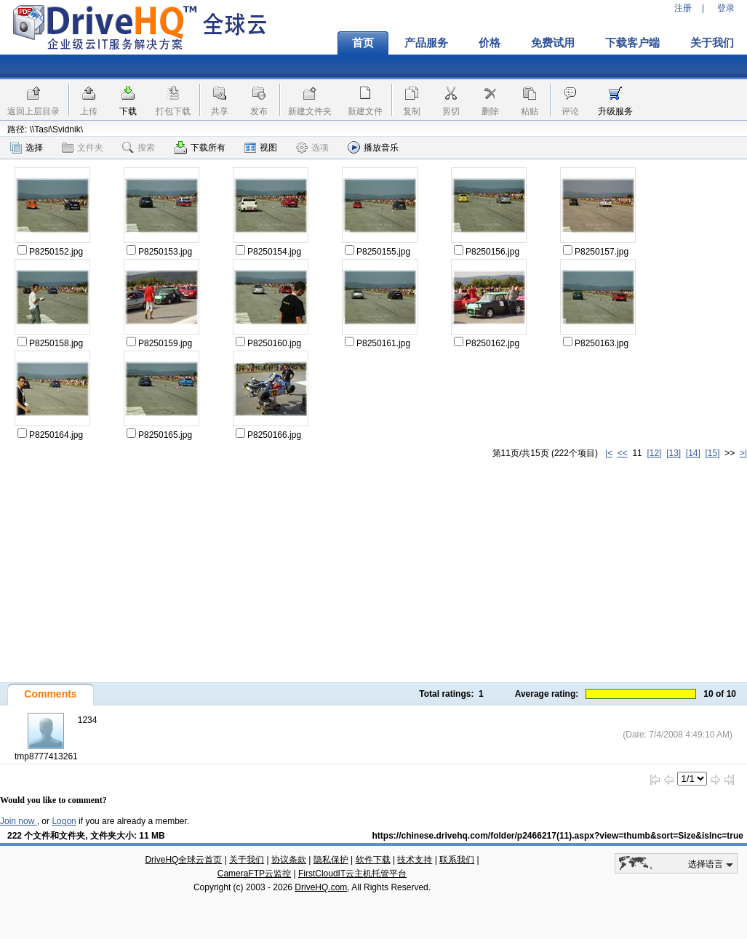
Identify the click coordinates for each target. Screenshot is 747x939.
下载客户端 (632, 43)
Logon (64, 821)
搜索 (138, 147)
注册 (683, 8)
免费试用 (553, 43)
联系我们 (456, 860)
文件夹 (82, 148)
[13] (673, 453)
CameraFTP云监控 (254, 873)
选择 (26, 147)
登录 (726, 8)
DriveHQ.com (321, 887)
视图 (260, 148)
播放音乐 (373, 147)
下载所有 (199, 147)
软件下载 (373, 860)
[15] (713, 453)
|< (608, 453)
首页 (363, 43)
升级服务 (615, 111)
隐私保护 (330, 860)
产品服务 (426, 43)
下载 (128, 111)
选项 (312, 147)
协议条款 (288, 860)
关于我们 (246, 860)
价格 (489, 43)
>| (743, 453)
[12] (654, 453)
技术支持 (414, 860)
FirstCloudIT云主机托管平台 (352, 873)
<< (623, 453)
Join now (18, 821)
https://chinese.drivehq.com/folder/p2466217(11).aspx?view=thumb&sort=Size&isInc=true (558, 836)
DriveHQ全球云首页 (183, 860)
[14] (693, 453)
